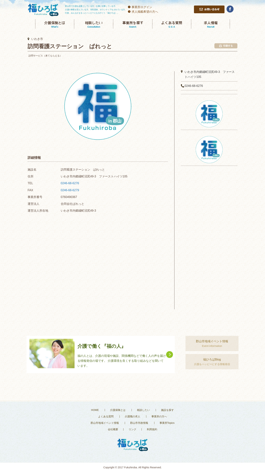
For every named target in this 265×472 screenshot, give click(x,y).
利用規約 (152, 429)
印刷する (226, 45)
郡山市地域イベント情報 (105, 422)
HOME (95, 410)
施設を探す (167, 410)
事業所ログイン (142, 7)
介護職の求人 (132, 416)
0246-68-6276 (70, 183)
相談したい (143, 410)
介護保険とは (118, 410)
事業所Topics (167, 422)
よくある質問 (106, 416)
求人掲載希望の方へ (145, 11)
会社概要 (113, 429)
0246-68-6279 (70, 190)
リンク (132, 429)
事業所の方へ (159, 416)
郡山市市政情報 (139, 422)
